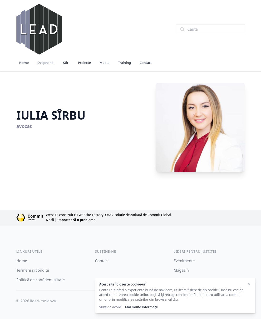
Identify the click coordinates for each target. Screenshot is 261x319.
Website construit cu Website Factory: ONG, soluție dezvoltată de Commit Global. (109, 215)
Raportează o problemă (76, 220)
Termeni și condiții (32, 270)
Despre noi (45, 62)
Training (124, 62)
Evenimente (184, 260)
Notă (50, 220)
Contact (145, 62)
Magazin (181, 270)
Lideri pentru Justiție (195, 251)
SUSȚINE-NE (105, 251)
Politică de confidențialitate (40, 279)
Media (104, 62)
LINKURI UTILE (29, 251)
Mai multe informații (141, 307)
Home (24, 62)
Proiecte (84, 62)
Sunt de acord (110, 307)
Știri (66, 62)
